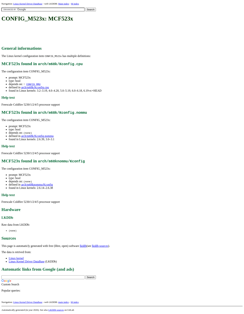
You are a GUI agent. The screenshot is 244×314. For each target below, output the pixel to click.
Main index (63, 3)
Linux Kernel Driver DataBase (27, 3)
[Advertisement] (67, 34)
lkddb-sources (100, 246)
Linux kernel (16, 258)
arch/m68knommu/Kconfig (37, 184)
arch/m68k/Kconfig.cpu (35, 87)
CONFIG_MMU (33, 84)
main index (63, 302)
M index (75, 3)
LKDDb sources (56, 310)
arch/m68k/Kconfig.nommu (37, 135)
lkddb (83, 246)
